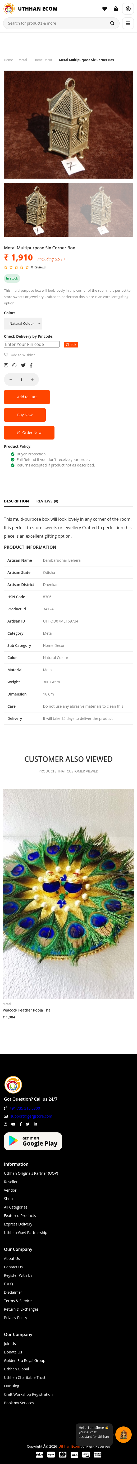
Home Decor (43, 60)
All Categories (16, 1207)
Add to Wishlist (23, 355)
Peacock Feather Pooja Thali (28, 1010)
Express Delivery (18, 1224)
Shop (8, 1198)
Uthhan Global (16, 1368)
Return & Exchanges (21, 1309)
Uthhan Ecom (69, 1446)
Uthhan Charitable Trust (24, 1377)
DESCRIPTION (16, 501)
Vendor (10, 1190)
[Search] (112, 23)
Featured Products (20, 1215)
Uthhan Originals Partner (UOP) (31, 1173)
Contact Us (13, 1266)
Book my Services (19, 1402)
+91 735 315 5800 (25, 1108)
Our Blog (11, 1385)
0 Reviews (38, 267)
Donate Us (13, 1352)
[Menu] (128, 23)
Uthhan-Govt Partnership (25, 1232)
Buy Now (25, 414)
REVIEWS (47, 501)
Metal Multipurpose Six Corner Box (86, 60)
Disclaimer (13, 1292)
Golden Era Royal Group (24, 1360)
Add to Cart (27, 396)
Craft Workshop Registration (28, 1394)
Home (8, 60)
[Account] (128, 9)
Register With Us (18, 1275)
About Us (12, 1258)
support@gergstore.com (31, 1116)
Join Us (10, 1343)
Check (71, 344)
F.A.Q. (9, 1283)
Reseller (11, 1181)
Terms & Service (18, 1300)
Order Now (29, 432)
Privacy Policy (15, 1317)
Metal (23, 60)
